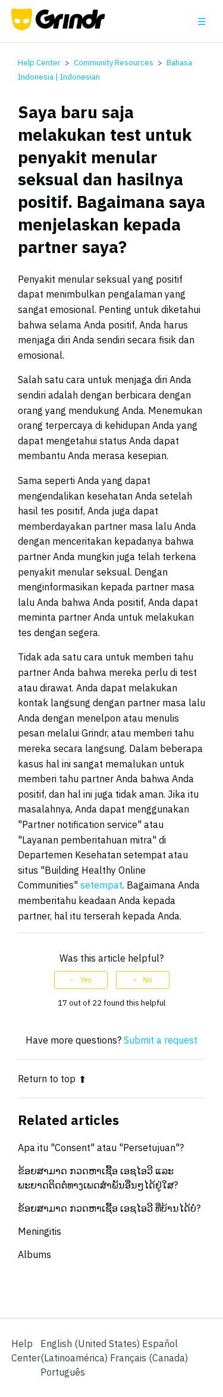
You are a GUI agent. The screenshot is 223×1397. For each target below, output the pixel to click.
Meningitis (39, 1231)
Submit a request (160, 1040)
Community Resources (113, 63)
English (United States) (91, 1343)
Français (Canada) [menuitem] (149, 1358)
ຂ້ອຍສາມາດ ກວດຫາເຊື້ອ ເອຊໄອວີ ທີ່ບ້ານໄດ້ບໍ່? (109, 1208)
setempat (101, 885)
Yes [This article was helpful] (86, 980)
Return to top (52, 1079)
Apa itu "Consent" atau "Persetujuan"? (101, 1147)
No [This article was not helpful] (147, 980)
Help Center (39, 63)
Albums (34, 1254)
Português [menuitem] (62, 1372)
